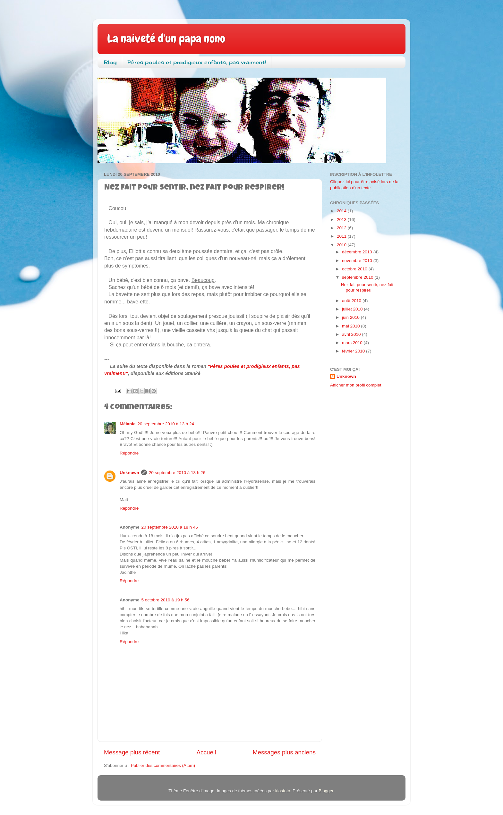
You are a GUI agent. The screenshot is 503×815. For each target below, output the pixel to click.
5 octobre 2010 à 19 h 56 (165, 600)
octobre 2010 (355, 269)
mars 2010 (353, 342)
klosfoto (282, 790)
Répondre (129, 453)
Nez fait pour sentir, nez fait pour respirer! (367, 287)
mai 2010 (351, 326)
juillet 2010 (353, 309)
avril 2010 (352, 334)
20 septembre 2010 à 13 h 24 (166, 423)
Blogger (326, 790)
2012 (342, 227)
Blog (110, 62)
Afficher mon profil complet (355, 385)
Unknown (129, 472)
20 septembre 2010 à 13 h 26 (177, 472)
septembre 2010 (358, 277)
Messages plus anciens (284, 752)
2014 (342, 210)
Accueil (206, 752)
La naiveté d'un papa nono (166, 38)
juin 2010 (351, 317)
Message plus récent (132, 752)
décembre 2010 (357, 252)
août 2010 (352, 300)
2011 (342, 236)
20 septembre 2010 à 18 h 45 (169, 527)
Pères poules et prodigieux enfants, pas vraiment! (196, 62)
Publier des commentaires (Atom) (163, 765)
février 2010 (354, 351)
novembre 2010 (357, 260)
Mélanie (128, 423)
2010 (342, 244)
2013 (342, 219)
